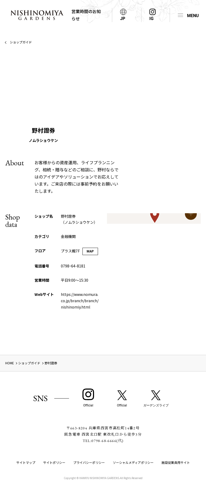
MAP (90, 251)
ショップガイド (21, 42)
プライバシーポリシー (89, 462)
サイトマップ (25, 462)
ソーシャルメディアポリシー (133, 462)
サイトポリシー (54, 462)
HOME (9, 363)
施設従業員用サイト (175, 462)
